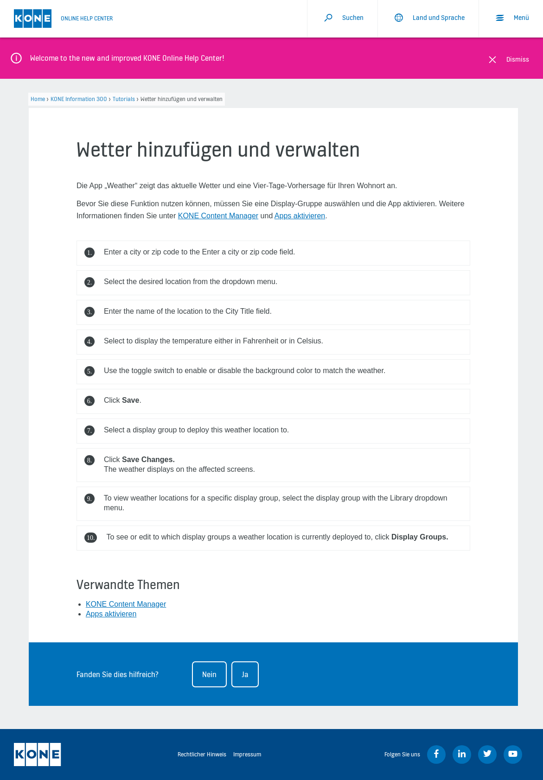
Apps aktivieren (300, 216)
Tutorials (124, 99)
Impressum (247, 754)
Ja (245, 674)
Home (38, 99)
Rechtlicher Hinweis (202, 754)
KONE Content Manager (218, 216)
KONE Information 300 (79, 99)
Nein (209, 674)
